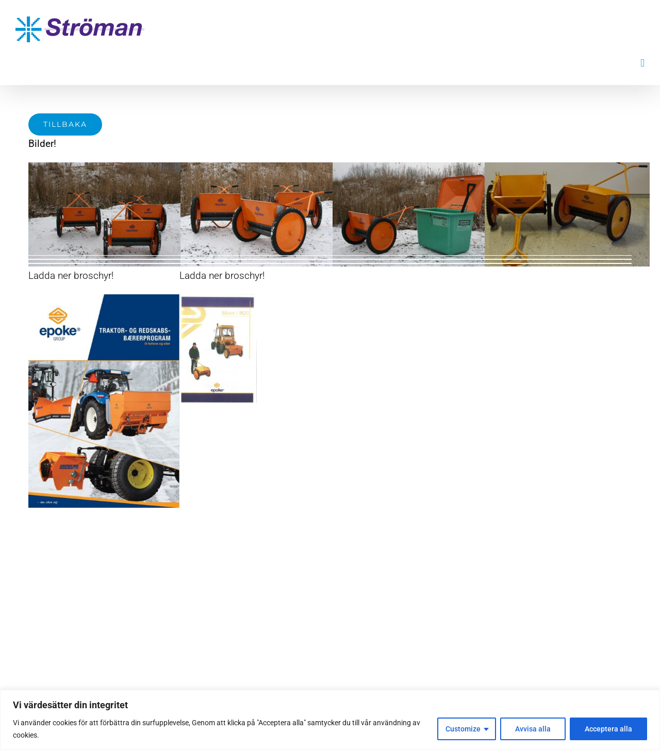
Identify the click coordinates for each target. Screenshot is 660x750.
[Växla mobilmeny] (642, 63)
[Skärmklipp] (103, 299)
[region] (330, 720)
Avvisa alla (533, 729)
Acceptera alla (608, 729)
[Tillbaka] (65, 124)
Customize (463, 729)
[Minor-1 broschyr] (218, 299)
